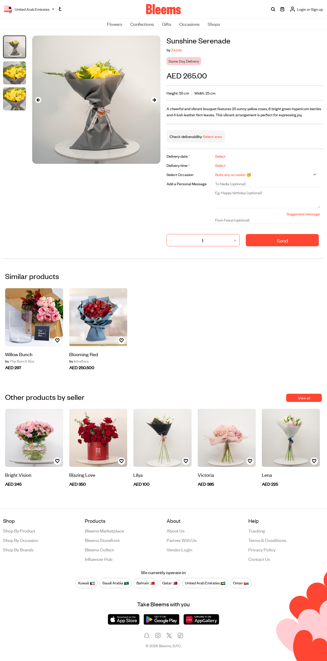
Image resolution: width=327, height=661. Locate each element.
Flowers (114, 24)
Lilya (138, 474)
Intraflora (79, 361)
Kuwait (86, 583)
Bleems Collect (99, 549)
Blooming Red (83, 354)
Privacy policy (262, 549)
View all (304, 397)
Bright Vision (18, 474)
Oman (241, 583)
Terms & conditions (267, 540)
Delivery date (178, 156)
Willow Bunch (18, 354)
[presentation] (38, 99)
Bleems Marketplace (104, 530)
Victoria (206, 474)
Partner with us (181, 540)
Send (282, 240)
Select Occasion (180, 174)
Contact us (259, 559)
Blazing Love (82, 474)
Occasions (189, 24)
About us (175, 530)
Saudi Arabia (115, 583)
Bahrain (145, 583)
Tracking (256, 530)
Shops (214, 24)
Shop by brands (18, 549)
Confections (142, 24)
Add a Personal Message (187, 183)
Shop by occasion (20, 540)
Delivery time (178, 165)
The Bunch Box (19, 361)
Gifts (166, 24)
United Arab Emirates (205, 583)
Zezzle (176, 49)
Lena (267, 474)
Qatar (170, 583)
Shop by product (19, 530)
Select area (212, 136)
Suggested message (303, 213)
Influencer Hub (98, 559)
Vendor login (179, 549)
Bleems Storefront (102, 540)
